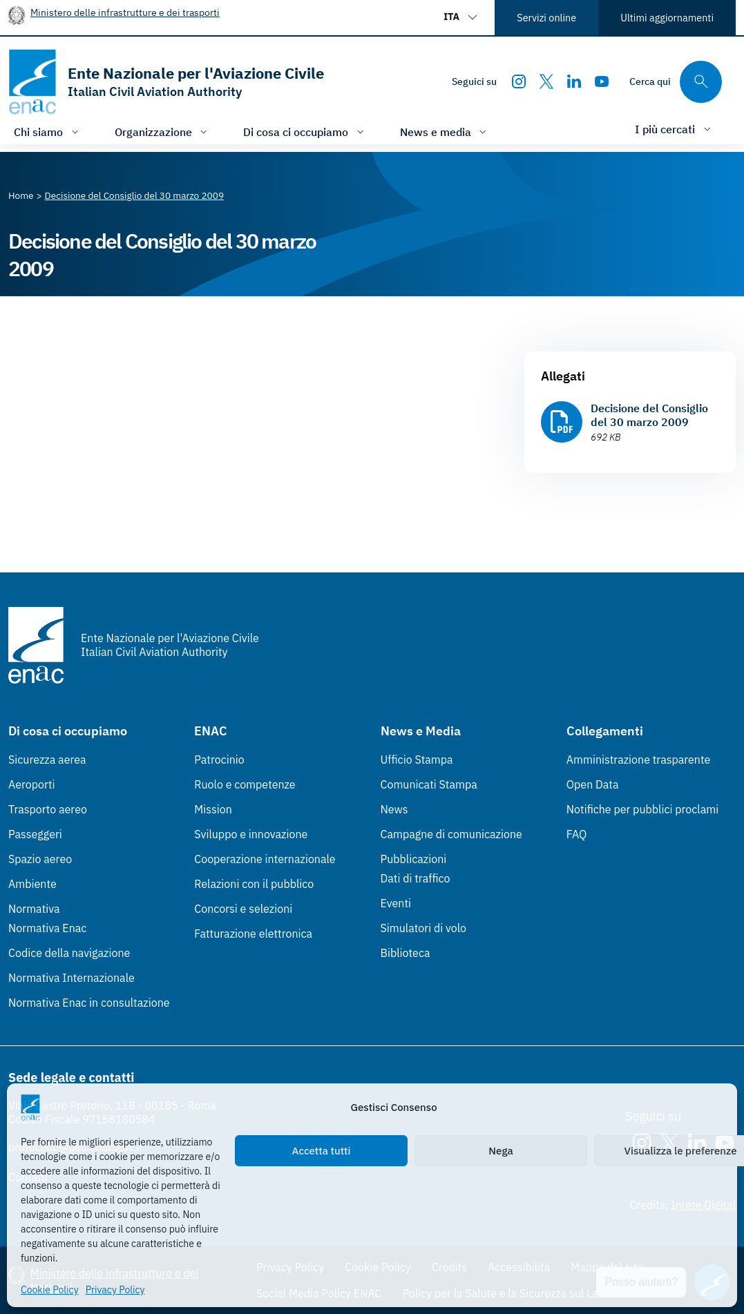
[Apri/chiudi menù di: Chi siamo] (47, 131)
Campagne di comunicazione (451, 834)
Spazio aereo (40, 859)
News (394, 809)
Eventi (396, 903)
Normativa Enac (47, 928)
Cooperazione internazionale (264, 859)
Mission (213, 809)
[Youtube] (602, 81)
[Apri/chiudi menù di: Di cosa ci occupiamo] (305, 131)
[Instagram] (519, 81)
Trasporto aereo (47, 809)
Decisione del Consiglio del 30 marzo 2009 (649, 415)
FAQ (576, 834)
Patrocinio (219, 759)
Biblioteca (405, 953)
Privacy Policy (115, 1290)
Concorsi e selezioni (243, 909)
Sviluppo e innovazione (250, 834)
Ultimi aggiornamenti (667, 17)
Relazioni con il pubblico (254, 884)
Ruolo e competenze (244, 784)
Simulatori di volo (423, 928)
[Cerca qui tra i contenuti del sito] (675, 82)
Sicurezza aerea (47, 759)
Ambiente (32, 884)
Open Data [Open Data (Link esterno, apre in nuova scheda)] (592, 784)
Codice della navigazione (69, 953)
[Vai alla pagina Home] (21, 195)
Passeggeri (35, 834)
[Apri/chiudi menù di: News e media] (444, 131)
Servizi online (546, 17)
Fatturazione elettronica (253, 933)
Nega (500, 1150)
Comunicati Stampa (429, 784)
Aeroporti (31, 784)
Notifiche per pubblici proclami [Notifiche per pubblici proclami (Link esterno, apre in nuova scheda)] (642, 809)
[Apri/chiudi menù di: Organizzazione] (162, 131)
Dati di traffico (415, 878)
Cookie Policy (50, 1290)
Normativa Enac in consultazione (89, 1002)
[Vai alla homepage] (166, 82)
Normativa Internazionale (71, 978)
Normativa (34, 909)
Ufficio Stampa (417, 759)
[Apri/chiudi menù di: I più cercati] (674, 129)
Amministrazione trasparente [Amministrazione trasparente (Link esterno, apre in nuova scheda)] (638, 759)
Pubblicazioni (414, 859)
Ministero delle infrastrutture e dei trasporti (125, 12)
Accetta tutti (321, 1150)
